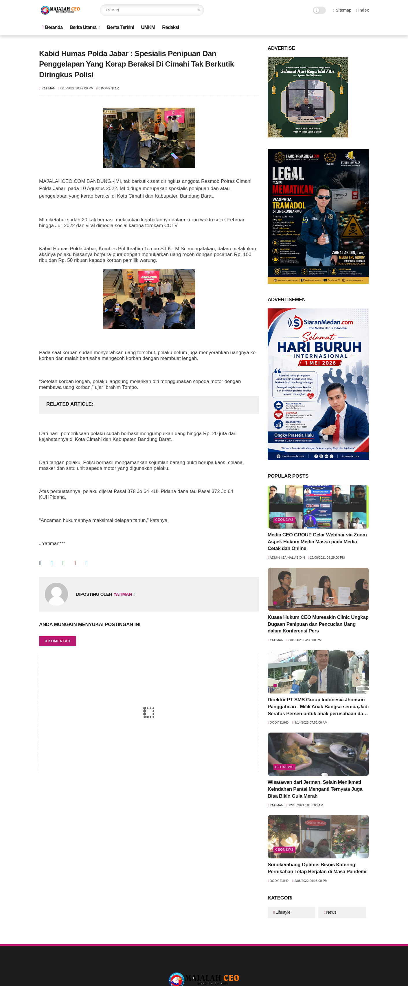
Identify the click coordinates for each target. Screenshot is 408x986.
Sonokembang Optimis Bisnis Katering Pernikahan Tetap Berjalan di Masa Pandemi (317, 868)
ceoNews (284, 519)
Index (362, 10)
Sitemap (342, 10)
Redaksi (170, 27)
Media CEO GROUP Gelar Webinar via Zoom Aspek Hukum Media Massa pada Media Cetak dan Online (317, 541)
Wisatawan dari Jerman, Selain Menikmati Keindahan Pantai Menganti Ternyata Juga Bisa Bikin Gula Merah (315, 789)
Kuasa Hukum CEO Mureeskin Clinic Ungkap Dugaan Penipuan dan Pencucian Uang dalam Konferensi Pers (318, 624)
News (331, 912)
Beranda (52, 27)
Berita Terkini (120, 27)
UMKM (148, 27)
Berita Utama (82, 27)
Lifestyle (282, 912)
